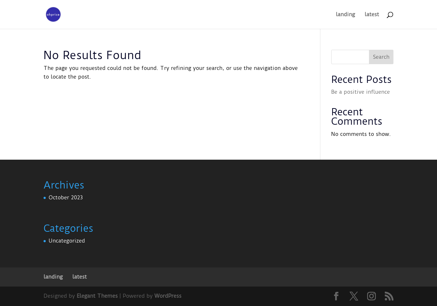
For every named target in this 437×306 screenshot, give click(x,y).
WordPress (167, 296)
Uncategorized (67, 241)
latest (372, 15)
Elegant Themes (97, 296)
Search (381, 57)
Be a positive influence (360, 92)
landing (345, 15)
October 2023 (66, 197)
